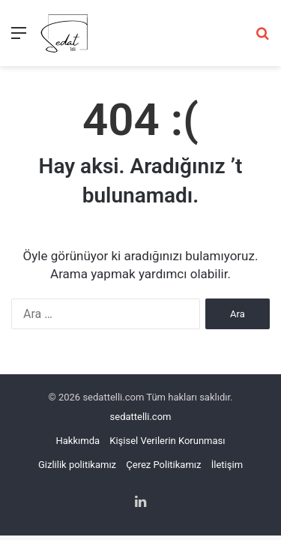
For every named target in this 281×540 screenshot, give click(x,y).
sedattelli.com (141, 416)
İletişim (227, 464)
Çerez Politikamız (163, 464)
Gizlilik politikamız (77, 464)
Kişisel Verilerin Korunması (167, 440)
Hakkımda (78, 440)
